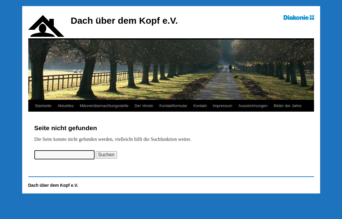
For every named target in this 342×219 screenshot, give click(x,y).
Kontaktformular (173, 105)
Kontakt (200, 105)
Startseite (43, 105)
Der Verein (144, 105)
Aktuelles (65, 105)
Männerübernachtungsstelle (104, 105)
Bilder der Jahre (288, 105)
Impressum (222, 105)
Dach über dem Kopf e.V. (124, 21)
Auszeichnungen (253, 105)
